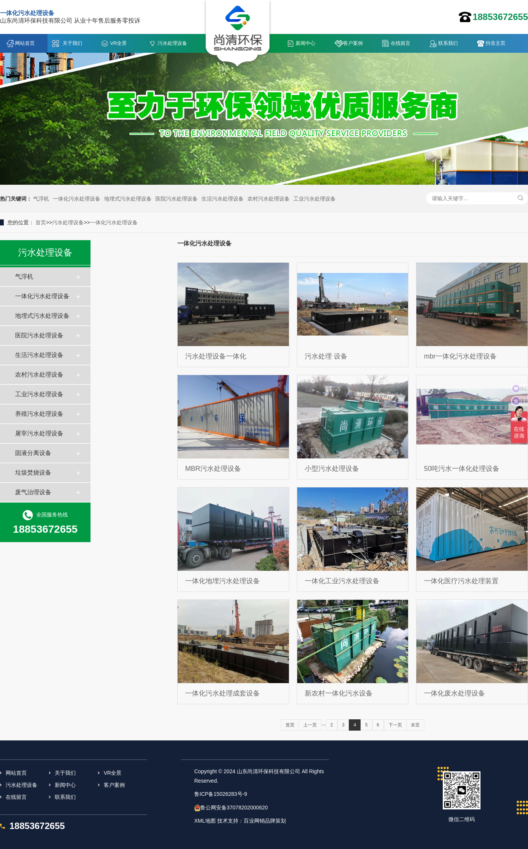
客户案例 (353, 43)
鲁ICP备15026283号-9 (220, 794)
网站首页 (25, 43)
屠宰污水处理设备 (39, 433)
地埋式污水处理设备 (128, 199)
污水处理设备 (172, 43)
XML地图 (205, 821)
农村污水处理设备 (268, 199)
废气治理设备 (33, 492)
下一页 (395, 725)
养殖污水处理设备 (39, 414)
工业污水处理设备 (314, 199)
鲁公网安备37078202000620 (234, 808)
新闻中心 (305, 43)
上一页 (310, 725)
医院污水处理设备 (176, 199)
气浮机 (41, 199)
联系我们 (448, 43)
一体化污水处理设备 (76, 199)
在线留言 (400, 43)
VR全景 (118, 43)
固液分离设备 (33, 453)
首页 (40, 222)
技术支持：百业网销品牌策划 (251, 821)
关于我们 (72, 43)
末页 (415, 725)
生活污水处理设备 (222, 199)
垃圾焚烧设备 (33, 472)
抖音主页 (495, 43)
